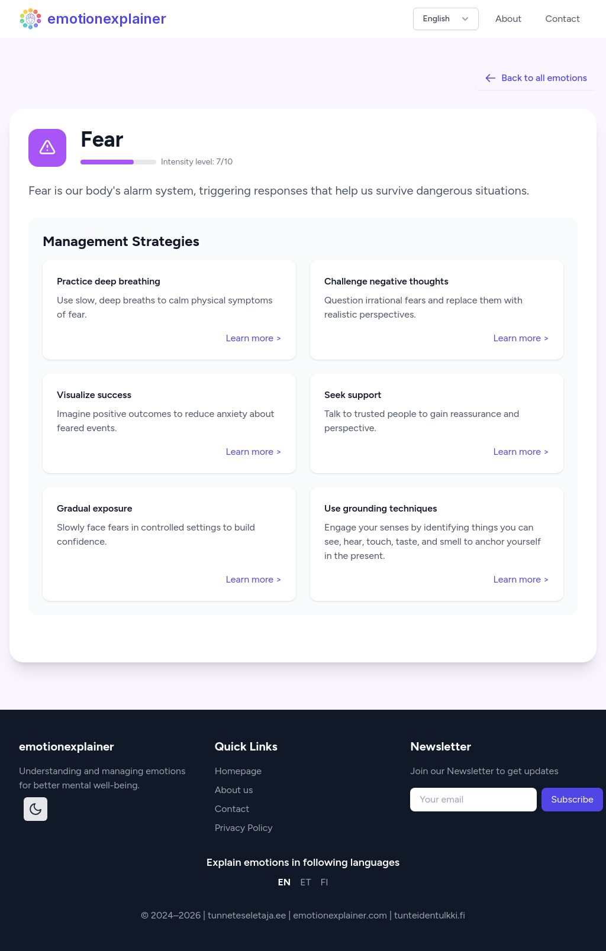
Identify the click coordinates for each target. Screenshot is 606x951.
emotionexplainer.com (341, 915)
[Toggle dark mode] (35, 809)
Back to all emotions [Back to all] (536, 78)
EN (284, 882)
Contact (562, 18)
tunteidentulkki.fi (429, 915)
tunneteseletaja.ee (248, 915)
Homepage (238, 771)
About (508, 18)
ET (305, 882)
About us (234, 789)
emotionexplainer (92, 19)
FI (324, 882)
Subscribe (572, 799)
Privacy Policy (244, 827)
